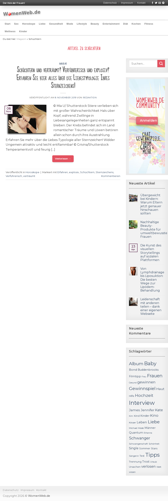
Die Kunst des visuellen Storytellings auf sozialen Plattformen (150, 253)
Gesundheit (56, 23)
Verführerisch (14, 176)
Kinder (23, 31)
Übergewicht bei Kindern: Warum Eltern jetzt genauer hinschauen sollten (151, 204)
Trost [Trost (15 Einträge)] (145, 461)
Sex (16, 23)
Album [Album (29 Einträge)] (136, 363)
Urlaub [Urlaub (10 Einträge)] (153, 462)
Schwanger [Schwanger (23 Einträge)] (139, 438)
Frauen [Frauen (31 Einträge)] (155, 375)
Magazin (21, 39)
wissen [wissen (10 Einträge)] (132, 472)
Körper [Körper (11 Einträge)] (132, 422)
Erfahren (62, 172)
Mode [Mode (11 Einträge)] (141, 428)
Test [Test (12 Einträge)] (142, 455)
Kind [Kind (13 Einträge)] (137, 415)
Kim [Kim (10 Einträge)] (131, 416)
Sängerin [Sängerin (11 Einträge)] (134, 456)
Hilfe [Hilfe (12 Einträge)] (131, 396)
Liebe (42, 23)
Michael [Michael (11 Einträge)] (133, 428)
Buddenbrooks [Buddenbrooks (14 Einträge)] (148, 369)
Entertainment (111, 23)
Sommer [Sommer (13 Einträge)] (144, 448)
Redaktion (90, 97)
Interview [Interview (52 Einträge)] (142, 402)
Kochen (136, 23)
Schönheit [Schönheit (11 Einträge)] (154, 443)
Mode (69, 23)
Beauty (95, 23)
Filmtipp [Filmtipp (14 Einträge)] (135, 376)
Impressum (127, 2)
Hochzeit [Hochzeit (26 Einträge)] (144, 395)
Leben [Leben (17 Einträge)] (142, 422)
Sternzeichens (104, 172)
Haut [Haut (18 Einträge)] (160, 389)
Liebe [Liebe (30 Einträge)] (154, 421)
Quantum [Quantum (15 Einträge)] (136, 432)
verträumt (29, 176)
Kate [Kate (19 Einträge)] (159, 410)
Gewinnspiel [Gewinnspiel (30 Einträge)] (142, 388)
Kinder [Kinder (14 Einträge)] (144, 415)
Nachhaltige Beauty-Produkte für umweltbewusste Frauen (153, 229)
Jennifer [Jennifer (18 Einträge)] (147, 410)
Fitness (148, 23)
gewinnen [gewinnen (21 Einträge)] (146, 382)
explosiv (74, 172)
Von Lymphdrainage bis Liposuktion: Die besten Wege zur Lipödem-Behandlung (152, 279)
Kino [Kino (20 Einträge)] (154, 415)
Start (7, 23)
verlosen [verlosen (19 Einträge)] (148, 466)
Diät (125, 23)
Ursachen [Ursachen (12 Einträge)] (135, 466)
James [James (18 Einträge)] (134, 410)
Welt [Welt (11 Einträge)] (158, 467)
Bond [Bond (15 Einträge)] (133, 369)
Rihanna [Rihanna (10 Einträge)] (148, 433)
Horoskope (28, 23)
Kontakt (141, 2)
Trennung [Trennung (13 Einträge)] (135, 461)
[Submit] (161, 63)
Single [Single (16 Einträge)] (133, 448)
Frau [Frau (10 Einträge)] (144, 376)
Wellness (10, 31)
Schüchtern (87, 172)
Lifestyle (82, 23)
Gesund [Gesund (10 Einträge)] (133, 382)
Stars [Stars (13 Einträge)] (154, 448)
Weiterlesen (63, 158)
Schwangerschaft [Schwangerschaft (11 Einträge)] (138, 443)
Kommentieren (110, 176)
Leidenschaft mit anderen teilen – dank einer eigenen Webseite (150, 306)
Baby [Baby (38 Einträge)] (150, 363)
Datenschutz (110, 2)
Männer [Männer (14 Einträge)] (150, 428)
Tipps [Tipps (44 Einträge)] (152, 455)
